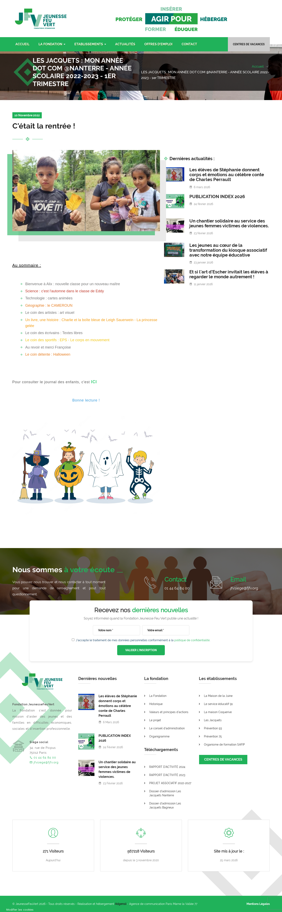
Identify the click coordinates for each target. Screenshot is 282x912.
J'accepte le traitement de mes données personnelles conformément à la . (143, 640)
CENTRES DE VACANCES (223, 759)
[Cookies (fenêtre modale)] (19, 909)
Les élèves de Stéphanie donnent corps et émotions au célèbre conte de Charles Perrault (226, 174)
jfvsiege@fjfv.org (244, 588)
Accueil (258, 67)
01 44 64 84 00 (176, 588)
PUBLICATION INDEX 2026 (217, 196)
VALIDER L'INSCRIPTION (141, 650)
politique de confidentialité (192, 640)
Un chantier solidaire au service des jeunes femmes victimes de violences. (229, 223)
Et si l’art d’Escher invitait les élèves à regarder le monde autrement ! (228, 274)
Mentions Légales (258, 904)
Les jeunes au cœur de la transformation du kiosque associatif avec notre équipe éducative (228, 250)
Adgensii (120, 904)
